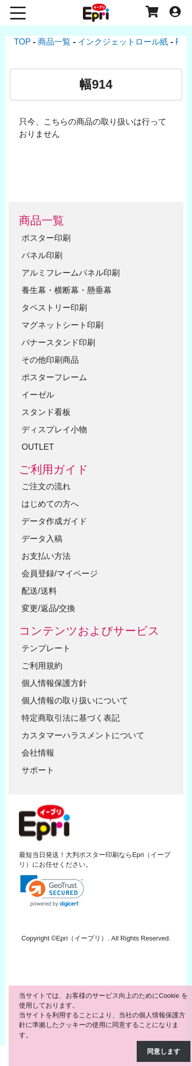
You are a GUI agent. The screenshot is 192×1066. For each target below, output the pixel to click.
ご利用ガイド (54, 469)
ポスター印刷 (46, 238)
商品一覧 (41, 220)
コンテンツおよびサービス (89, 630)
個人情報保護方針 (54, 683)
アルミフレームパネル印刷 (71, 272)
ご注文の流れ (46, 486)
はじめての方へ (50, 503)
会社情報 (38, 752)
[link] (52, 891)
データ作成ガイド (54, 521)
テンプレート (46, 648)
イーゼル (38, 394)
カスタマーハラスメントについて (83, 735)
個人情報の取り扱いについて (75, 700)
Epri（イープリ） (82, 938)
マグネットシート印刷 (62, 325)
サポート (38, 770)
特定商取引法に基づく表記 (71, 718)
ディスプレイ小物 (54, 429)
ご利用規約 (42, 665)
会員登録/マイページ (59, 573)
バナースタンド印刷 (58, 342)
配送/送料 (39, 591)
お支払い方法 (46, 556)
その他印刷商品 (50, 360)
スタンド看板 (46, 412)
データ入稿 (42, 538)
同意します (163, 1051)
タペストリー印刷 (54, 307)
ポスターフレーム (54, 377)
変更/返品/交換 (48, 608)
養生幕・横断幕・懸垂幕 (67, 290)
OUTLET (38, 447)
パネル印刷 (42, 255)
